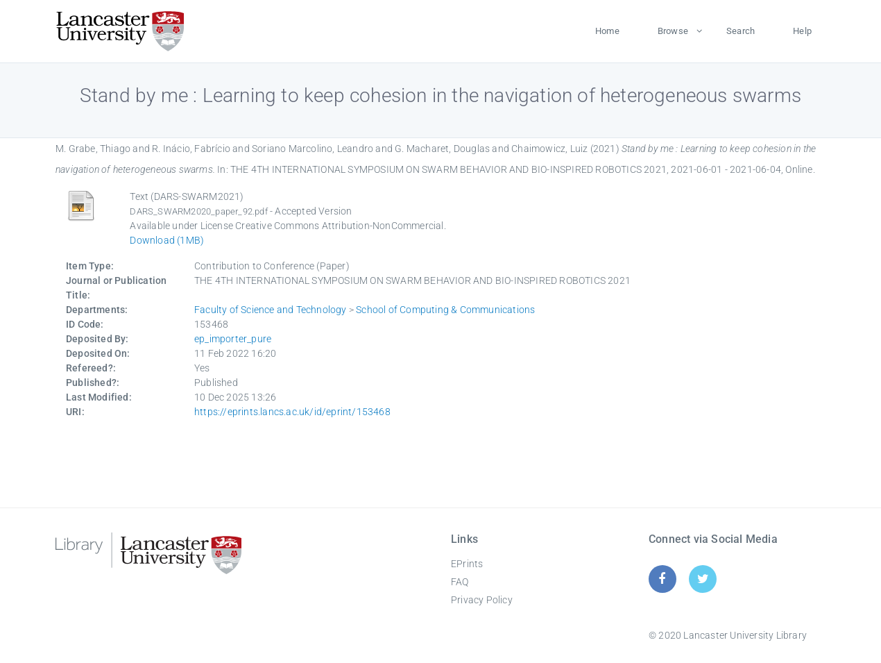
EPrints (467, 563)
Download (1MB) (167, 240)
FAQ (460, 581)
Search (740, 31)
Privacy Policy (482, 599)
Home (607, 31)
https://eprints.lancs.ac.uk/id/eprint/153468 (292, 411)
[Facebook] (662, 578)
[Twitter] (703, 578)
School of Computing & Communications (445, 309)
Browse (673, 31)
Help (802, 31)
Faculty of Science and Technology (270, 309)
